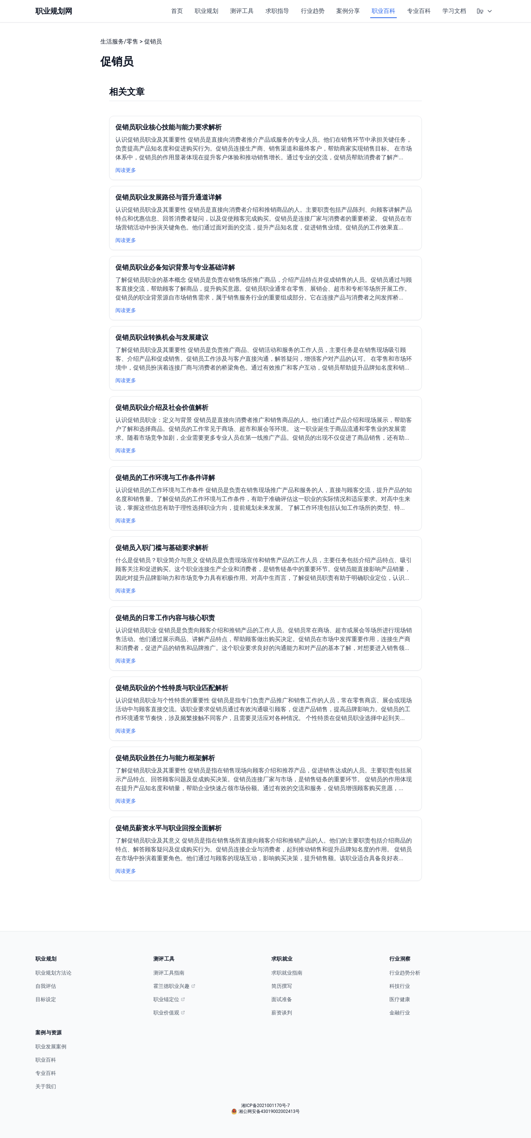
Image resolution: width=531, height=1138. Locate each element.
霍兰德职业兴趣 (174, 986)
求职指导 (277, 10)
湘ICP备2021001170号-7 (265, 1105)
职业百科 (383, 10)
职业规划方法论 (53, 973)
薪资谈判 (281, 1013)
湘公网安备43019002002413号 (265, 1111)
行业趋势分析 (404, 973)
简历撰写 (281, 986)
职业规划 (206, 10)
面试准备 (281, 999)
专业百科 (419, 10)
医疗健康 (399, 999)
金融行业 (399, 1013)
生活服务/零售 (119, 41)
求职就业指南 (286, 973)
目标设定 (45, 999)
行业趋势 (312, 10)
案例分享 (348, 10)
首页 (177, 10)
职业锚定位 (169, 999)
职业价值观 (169, 1013)
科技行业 (399, 986)
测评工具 (242, 10)
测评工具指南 (168, 973)
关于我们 (45, 1086)
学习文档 (454, 10)
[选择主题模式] (484, 11)
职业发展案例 (50, 1046)
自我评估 (45, 986)
